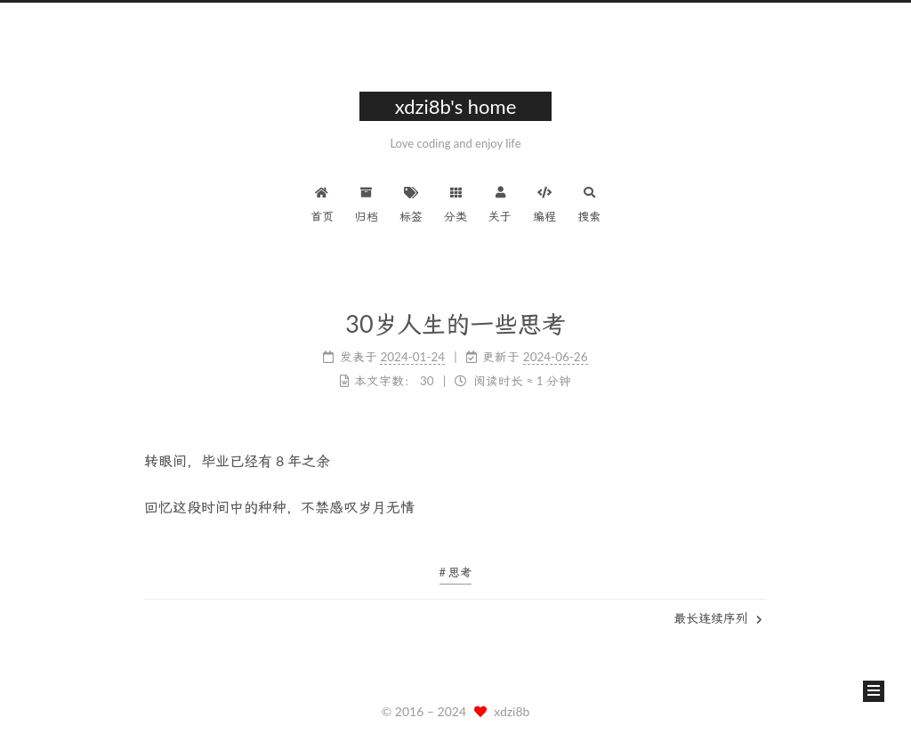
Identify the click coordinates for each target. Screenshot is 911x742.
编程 (544, 202)
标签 (411, 202)
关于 (500, 202)
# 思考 (455, 572)
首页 (322, 202)
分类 (455, 202)
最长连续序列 (717, 617)
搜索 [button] (589, 202)
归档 (366, 202)
